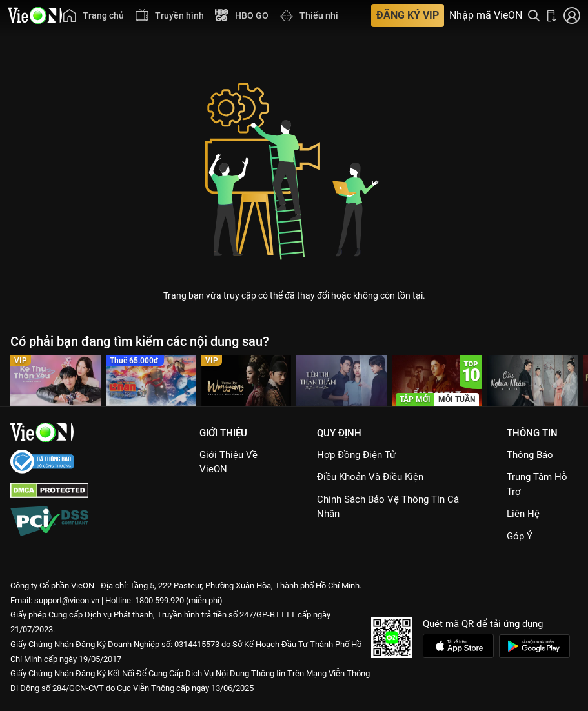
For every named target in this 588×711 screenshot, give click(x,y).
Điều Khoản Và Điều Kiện (370, 477)
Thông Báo (530, 455)
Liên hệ (523, 513)
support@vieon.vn (66, 600)
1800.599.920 (159, 600)
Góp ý (519, 536)
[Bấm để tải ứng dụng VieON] (551, 15)
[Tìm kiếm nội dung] (533, 15)
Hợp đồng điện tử (356, 455)
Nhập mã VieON (485, 15)
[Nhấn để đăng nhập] (571, 15)
